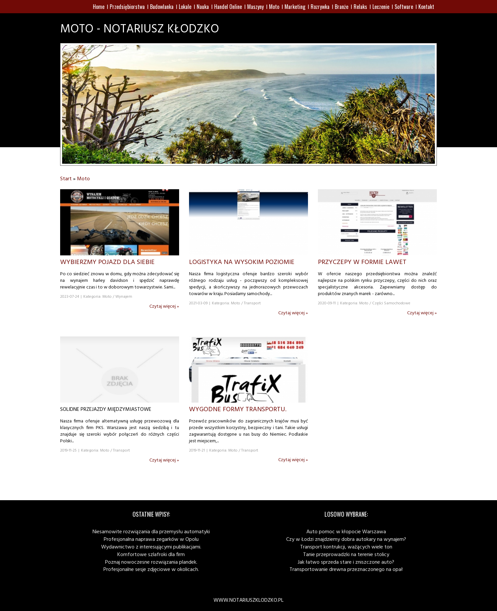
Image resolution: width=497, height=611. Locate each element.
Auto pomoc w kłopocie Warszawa (346, 532)
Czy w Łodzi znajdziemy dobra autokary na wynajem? (346, 539)
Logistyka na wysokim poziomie (241, 262)
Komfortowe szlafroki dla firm (151, 554)
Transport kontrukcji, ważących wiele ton (346, 547)
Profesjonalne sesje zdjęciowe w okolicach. (151, 569)
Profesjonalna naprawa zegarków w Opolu (151, 539)
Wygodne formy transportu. (238, 409)
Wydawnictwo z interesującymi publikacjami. (151, 547)
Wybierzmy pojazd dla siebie (107, 262)
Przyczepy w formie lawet (362, 262)
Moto (83, 179)
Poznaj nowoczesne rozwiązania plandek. (151, 562)
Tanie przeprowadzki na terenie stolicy (346, 554)
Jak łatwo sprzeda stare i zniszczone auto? (346, 562)
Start (66, 179)
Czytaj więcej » (164, 306)
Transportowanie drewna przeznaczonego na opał (346, 569)
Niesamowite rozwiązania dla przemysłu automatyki (151, 532)
